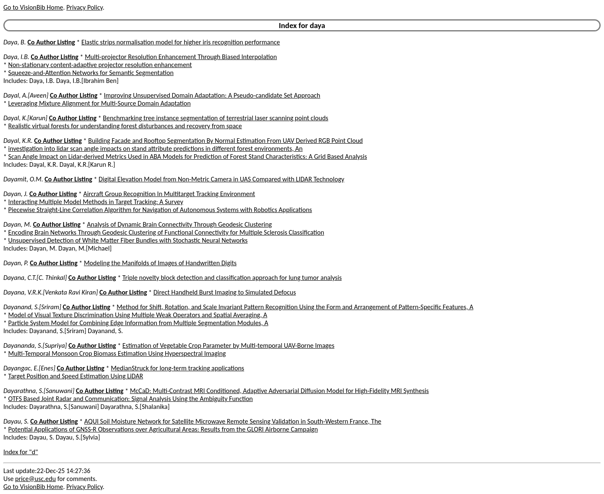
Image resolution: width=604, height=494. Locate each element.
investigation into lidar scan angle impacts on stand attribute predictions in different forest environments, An (155, 149)
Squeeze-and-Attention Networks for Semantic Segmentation (91, 73)
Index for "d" (20, 452)
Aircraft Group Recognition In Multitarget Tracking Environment (169, 194)
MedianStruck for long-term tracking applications (177, 368)
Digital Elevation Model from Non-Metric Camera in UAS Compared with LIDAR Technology (221, 179)
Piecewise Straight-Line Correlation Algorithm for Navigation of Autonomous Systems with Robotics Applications (160, 210)
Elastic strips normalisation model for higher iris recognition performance (180, 42)
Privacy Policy (84, 7)
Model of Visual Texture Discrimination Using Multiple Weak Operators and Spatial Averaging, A (138, 315)
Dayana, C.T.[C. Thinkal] (35, 278)
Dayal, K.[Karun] (25, 118)
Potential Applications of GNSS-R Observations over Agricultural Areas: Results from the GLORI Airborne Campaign (163, 429)
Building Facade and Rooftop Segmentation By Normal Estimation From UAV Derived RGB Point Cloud (225, 141)
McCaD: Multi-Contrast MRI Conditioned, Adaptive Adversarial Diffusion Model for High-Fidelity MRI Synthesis (279, 391)
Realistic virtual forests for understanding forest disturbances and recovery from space (125, 126)
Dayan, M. (17, 224)
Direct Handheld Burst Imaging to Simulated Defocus (225, 292)
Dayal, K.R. (18, 141)
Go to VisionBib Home (33, 7)
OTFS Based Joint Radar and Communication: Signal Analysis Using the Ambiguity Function (130, 399)
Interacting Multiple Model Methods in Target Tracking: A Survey (95, 202)
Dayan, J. (15, 194)
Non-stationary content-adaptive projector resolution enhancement (100, 65)
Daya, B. (14, 42)
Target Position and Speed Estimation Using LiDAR (75, 376)
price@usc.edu (35, 479)
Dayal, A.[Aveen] (25, 95)
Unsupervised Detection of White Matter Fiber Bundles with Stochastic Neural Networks (128, 240)
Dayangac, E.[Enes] (29, 368)
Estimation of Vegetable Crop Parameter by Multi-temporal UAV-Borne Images (228, 345)
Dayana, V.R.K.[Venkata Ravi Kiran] (50, 292)
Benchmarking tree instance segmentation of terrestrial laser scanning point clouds (215, 118)
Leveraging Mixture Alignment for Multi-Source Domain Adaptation (99, 103)
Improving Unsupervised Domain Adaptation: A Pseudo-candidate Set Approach (212, 95)
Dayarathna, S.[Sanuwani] (38, 391)
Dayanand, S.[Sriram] (32, 307)
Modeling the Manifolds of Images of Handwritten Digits (160, 263)
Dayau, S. (16, 421)
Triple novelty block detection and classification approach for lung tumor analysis (232, 278)
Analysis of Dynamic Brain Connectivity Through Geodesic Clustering (179, 224)
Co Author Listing (51, 42)
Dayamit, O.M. (23, 179)
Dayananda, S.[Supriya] (35, 345)
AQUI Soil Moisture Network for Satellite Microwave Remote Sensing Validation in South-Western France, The (232, 421)
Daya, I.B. (16, 57)
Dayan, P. (16, 263)
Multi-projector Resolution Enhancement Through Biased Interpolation (181, 57)
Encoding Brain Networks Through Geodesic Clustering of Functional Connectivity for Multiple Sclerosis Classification (166, 232)
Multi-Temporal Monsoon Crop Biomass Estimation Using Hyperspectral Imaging (117, 353)
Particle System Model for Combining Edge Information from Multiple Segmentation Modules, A (138, 323)
